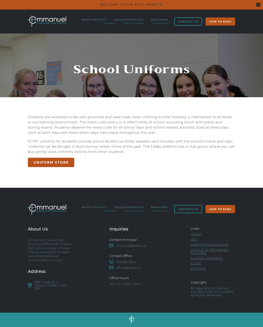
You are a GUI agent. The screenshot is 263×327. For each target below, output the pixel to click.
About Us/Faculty (94, 20)
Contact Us (188, 21)
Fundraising (160, 23)
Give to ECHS (220, 21)
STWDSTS (198, 268)
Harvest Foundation (209, 244)
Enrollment (159, 20)
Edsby (196, 263)
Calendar (110, 23)
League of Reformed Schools (210, 251)
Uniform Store (51, 162)
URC (194, 239)
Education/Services (129, 20)
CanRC (196, 234)
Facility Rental (134, 23)
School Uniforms (207, 258)
